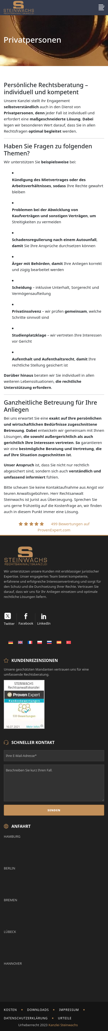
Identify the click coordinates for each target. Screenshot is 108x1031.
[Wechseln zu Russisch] (49, 642)
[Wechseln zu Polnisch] (39, 642)
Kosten (10, 1010)
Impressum (69, 1010)
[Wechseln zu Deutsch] (11, 642)
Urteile (65, 1018)
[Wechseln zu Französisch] (30, 642)
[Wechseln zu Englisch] (20, 642)
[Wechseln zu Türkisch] (68, 642)
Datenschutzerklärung (26, 1018)
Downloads (38, 1010)
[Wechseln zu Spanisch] (59, 642)
